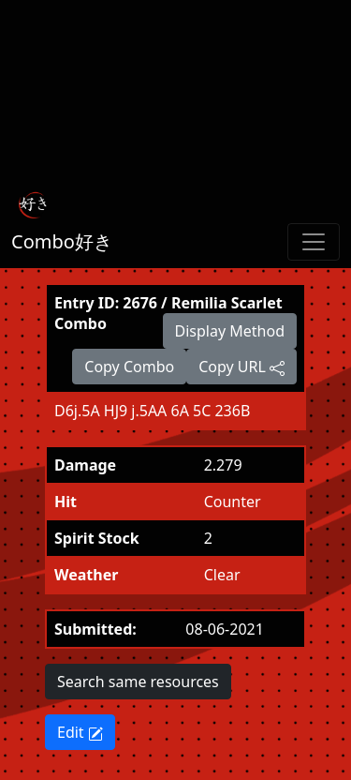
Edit (80, 732)
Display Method (230, 331)
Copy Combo (129, 366)
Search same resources (138, 681)
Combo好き (61, 241)
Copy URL (241, 366)
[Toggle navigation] (313, 242)
